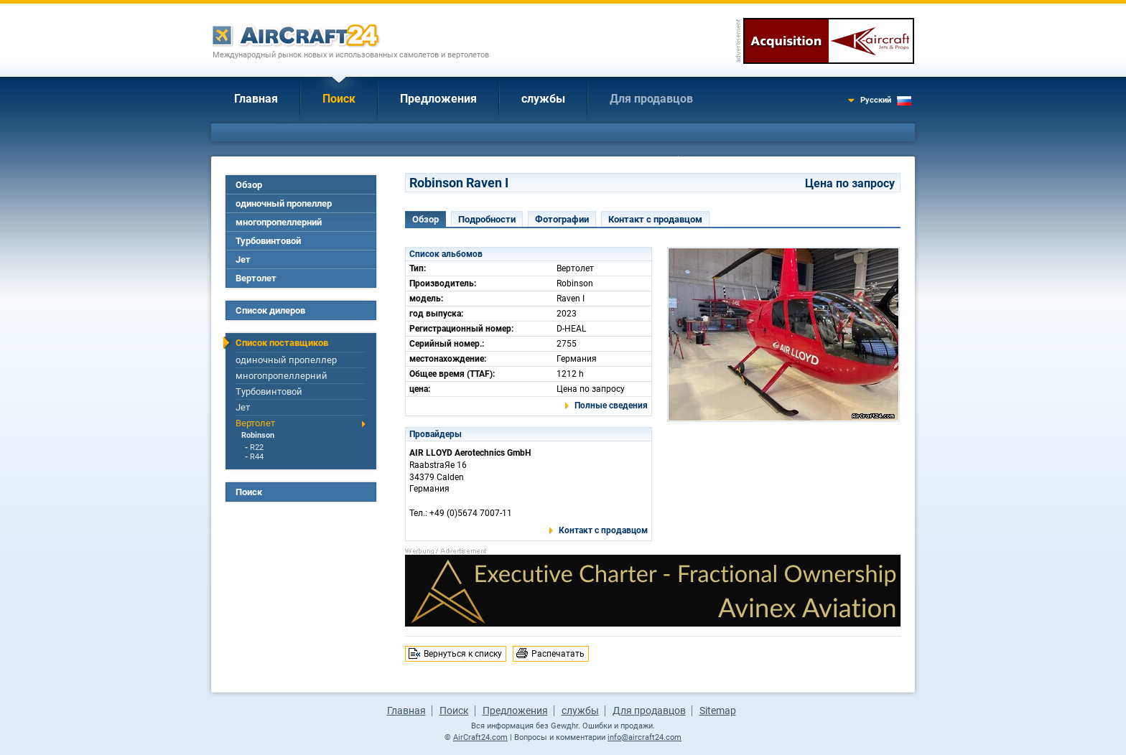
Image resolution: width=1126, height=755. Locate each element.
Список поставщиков (282, 342)
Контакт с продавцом (655, 219)
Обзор (249, 184)
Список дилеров (270, 310)
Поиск (338, 98)
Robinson (257, 435)
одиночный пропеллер (284, 203)
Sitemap (717, 710)
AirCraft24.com (480, 737)
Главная (256, 98)
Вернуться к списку (463, 654)
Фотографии (562, 219)
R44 (257, 456)
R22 (257, 447)
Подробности (487, 219)
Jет (243, 259)
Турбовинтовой (268, 240)
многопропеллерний (279, 222)
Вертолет (256, 278)
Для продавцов (651, 98)
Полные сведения (611, 405)
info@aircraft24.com (644, 737)
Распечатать (558, 654)
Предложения (438, 98)
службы (543, 98)
